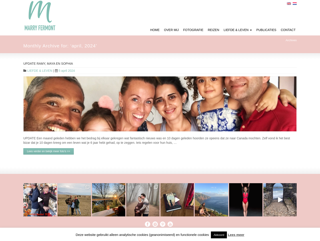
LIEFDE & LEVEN (39, 70)
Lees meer (236, 235)
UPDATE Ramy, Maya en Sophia (48, 63)
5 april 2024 (65, 70)
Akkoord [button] (219, 235)
